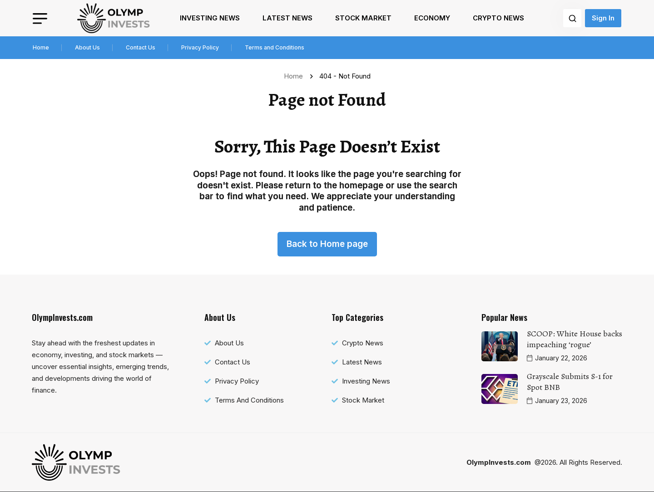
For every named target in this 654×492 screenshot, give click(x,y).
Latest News (287, 18)
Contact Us (140, 47)
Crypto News (498, 18)
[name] (113, 18)
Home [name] (295, 76)
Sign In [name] (603, 18)
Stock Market (363, 18)
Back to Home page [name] (327, 244)
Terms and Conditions (274, 47)
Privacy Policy (200, 47)
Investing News (210, 18)
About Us (87, 47)
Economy (432, 18)
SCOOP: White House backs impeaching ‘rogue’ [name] (574, 339)
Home (41, 47)
